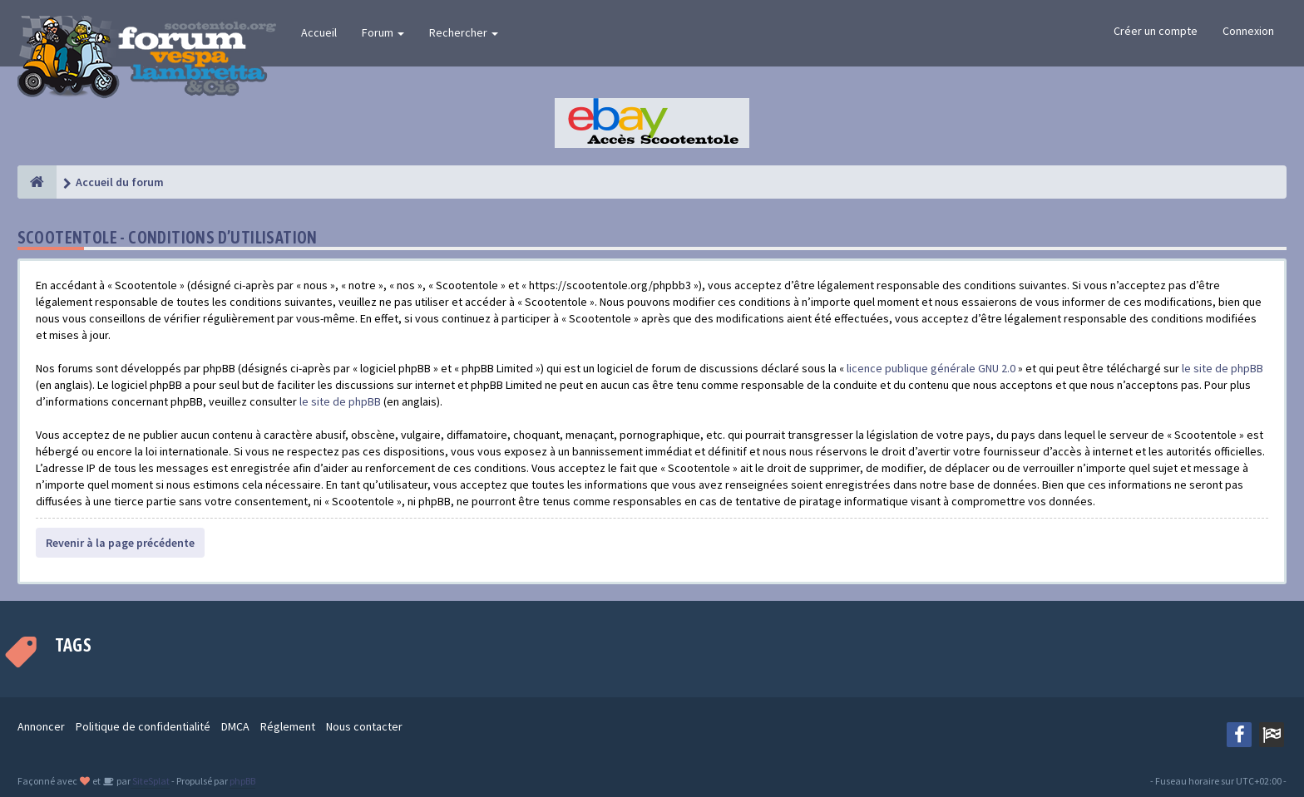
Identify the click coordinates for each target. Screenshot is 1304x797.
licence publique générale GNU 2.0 (931, 368)
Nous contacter (364, 726)
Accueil (319, 32)
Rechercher (463, 32)
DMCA (235, 726)
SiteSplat (150, 781)
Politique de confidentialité (143, 726)
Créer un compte (1156, 30)
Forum (383, 32)
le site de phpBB (1222, 368)
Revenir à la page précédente (120, 542)
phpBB (242, 781)
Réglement (287, 726)
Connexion (1248, 30)
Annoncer (41, 726)
